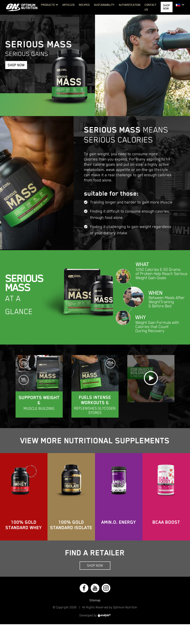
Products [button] (48, 4)
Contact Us (150, 7)
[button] (180, 5)
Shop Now (16, 65)
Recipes (84, 4)
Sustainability (104, 4)
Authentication (129, 4)
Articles (68, 4)
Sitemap (95, 600)
